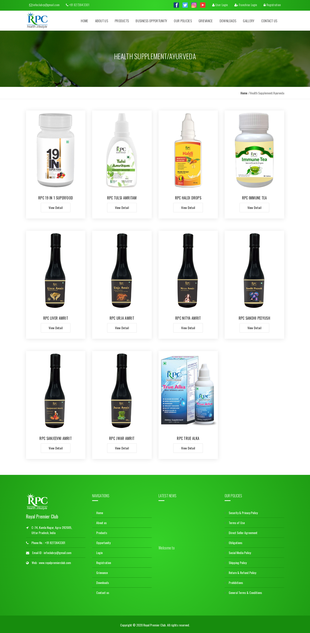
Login (97, 551)
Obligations (233, 541)
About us (101, 20)
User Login (220, 4)
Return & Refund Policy (240, 571)
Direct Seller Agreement (241, 531)
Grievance (206, 20)
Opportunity (101, 541)
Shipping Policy (236, 561)
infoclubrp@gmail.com (44, 4)
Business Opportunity (151, 20)
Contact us (269, 20)
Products (122, 20)
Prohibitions (234, 581)
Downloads (228, 20)
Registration (272, 4)
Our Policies (183, 20)
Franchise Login (245, 4)
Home (84, 20)
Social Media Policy (238, 551)
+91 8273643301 (77, 4)
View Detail (55, 207)
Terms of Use (235, 521)
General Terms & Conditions (243, 591)
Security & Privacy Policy (241, 511)
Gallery (248, 20)
